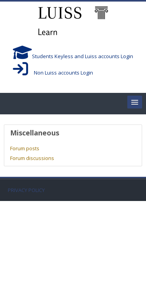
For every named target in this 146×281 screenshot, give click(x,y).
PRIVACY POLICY (26, 190)
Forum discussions (32, 158)
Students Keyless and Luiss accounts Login (73, 56)
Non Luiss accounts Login (53, 72)
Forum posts (24, 148)
